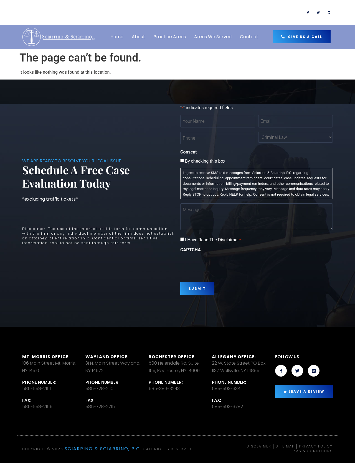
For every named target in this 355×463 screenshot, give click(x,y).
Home (116, 37)
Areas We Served (213, 37)
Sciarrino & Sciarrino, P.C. (103, 449)
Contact (249, 37)
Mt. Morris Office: (46, 357)
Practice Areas (169, 37)
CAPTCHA (190, 250)
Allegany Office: (234, 357)
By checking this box (205, 161)
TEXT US (205, 9)
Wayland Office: (107, 357)
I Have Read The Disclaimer (213, 240)
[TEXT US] (185, 12)
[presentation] (222, 265)
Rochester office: (172, 357)
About (138, 37)
